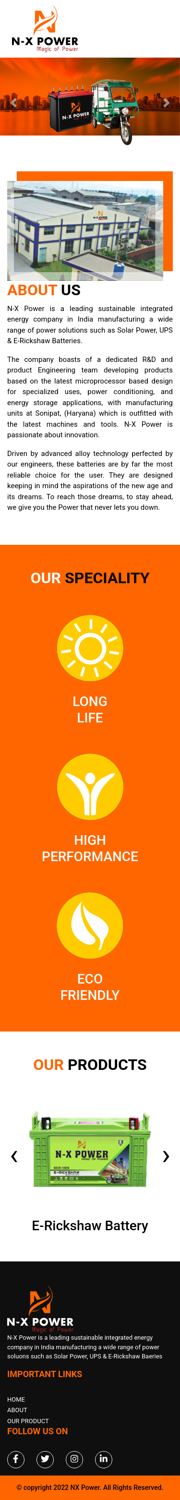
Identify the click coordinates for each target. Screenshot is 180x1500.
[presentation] (14, 1154)
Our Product (28, 1421)
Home (16, 1399)
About (17, 1410)
